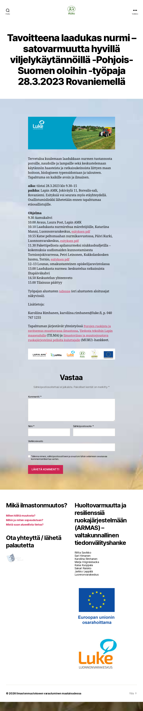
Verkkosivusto (35, 450)
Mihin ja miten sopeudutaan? (24, 529)
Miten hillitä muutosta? (20, 524)
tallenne (65, 296)
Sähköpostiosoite (83, 435)
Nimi (31, 435)
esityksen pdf (81, 236)
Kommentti (35, 406)
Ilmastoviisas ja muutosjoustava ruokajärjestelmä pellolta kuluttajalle (62, 344)
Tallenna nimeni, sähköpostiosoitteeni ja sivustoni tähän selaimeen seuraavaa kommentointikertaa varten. (69, 467)
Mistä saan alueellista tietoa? (25, 533)
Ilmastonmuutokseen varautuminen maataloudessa (49, 702)
